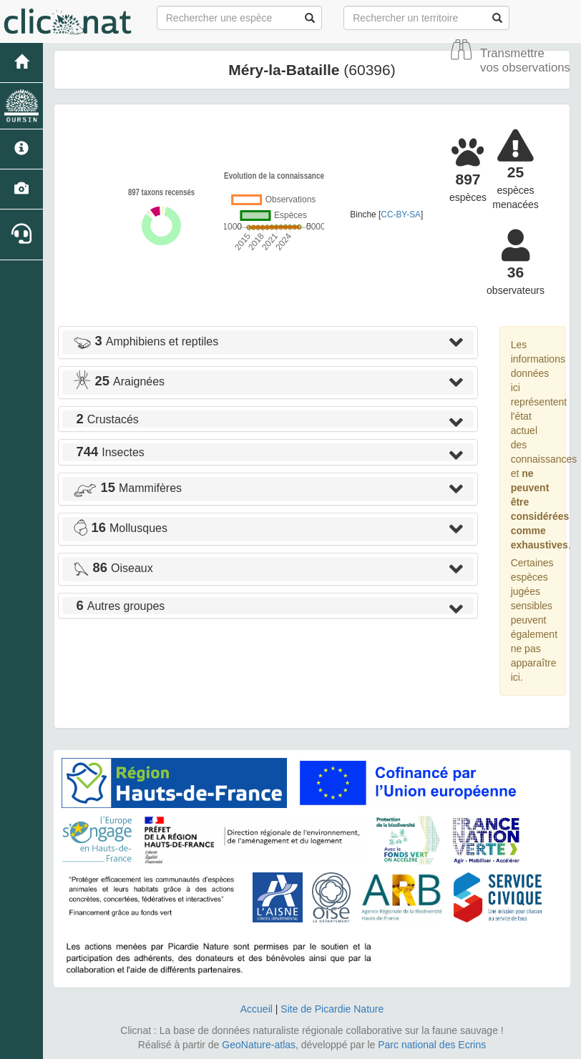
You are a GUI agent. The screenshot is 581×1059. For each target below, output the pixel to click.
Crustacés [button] (106, 419)
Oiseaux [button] (113, 568)
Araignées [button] (119, 381)
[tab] (268, 342)
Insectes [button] (109, 452)
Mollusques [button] (120, 528)
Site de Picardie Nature (332, 1009)
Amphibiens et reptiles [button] (145, 341)
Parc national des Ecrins (432, 1044)
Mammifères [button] (127, 488)
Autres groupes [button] (119, 606)
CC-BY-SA (401, 215)
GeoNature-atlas (259, 1044)
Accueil (256, 1009)
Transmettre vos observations (525, 60)
